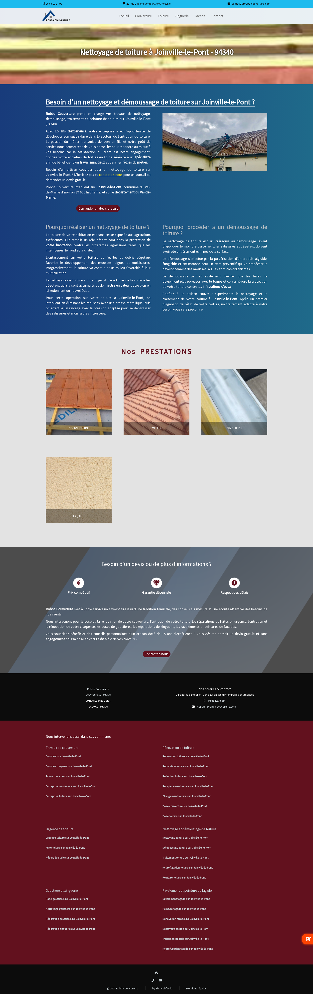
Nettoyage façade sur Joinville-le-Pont (185, 929)
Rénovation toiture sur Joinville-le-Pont (185, 756)
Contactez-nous (156, 654)
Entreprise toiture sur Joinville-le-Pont (68, 796)
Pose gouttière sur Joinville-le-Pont (67, 899)
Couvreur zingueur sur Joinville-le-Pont (69, 766)
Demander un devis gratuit (98, 208)
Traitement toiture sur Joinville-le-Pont (185, 857)
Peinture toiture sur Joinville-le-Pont (184, 877)
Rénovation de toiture (178, 748)
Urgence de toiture (59, 829)
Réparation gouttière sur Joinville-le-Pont (70, 919)
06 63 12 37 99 (54, 3)
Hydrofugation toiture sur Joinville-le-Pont (187, 867)
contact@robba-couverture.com (251, 3)
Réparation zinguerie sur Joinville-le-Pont (70, 929)
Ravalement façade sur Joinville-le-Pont (186, 899)
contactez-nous (111, 174)
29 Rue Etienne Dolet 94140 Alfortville (148, 3)
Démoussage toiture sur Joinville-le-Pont (186, 847)
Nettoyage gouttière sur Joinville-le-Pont (70, 909)
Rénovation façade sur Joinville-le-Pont (185, 919)
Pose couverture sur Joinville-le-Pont (184, 806)
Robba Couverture (98, 689)
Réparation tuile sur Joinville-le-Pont (67, 857)
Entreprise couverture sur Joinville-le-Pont (71, 786)
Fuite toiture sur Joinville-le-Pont (65, 847)
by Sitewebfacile (162, 988)
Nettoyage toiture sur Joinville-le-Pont (185, 837)
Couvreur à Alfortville (98, 694)
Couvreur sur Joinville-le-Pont (63, 756)
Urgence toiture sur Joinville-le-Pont (67, 837)
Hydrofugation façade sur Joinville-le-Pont (187, 949)
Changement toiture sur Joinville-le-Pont (186, 796)
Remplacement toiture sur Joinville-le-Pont (188, 786)
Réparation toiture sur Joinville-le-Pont (185, 766)
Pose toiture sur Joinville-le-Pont (182, 816)
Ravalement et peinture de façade (187, 890)
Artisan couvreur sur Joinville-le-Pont (68, 776)
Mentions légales (196, 988)
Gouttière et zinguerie (62, 890)
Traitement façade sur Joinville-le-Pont (185, 939)
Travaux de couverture (62, 748)
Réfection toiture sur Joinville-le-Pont (184, 776)
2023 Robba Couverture (122, 988)
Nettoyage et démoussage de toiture (189, 829)
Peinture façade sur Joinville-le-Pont (184, 909)
